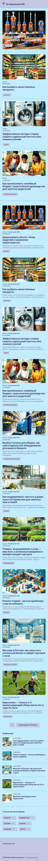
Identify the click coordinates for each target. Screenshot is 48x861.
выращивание (9, 563)
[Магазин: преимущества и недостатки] (6, 797)
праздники (10, 829)
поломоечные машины (12, 459)
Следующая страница (27, 725)
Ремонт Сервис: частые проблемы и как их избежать (29, 756)
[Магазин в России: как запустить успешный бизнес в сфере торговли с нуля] (6, 769)
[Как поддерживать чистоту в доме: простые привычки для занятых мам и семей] (6, 742)
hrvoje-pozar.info (31, 857)
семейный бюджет (10, 194)
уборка (6, 511)
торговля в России (10, 664)
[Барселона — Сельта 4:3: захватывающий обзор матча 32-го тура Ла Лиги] (6, 783)
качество (7, 95)
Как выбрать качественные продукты (18, 88)
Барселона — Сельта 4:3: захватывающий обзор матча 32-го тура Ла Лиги (28, 785)
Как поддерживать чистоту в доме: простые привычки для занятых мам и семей (28, 743)
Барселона (7, 716)
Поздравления (26, 818)
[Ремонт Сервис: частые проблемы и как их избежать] (6, 755)
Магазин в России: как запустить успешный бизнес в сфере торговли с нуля (29, 771)
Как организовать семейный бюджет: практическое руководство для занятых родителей (23, 186)
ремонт (8, 45)
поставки (9, 823)
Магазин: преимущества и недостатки (24, 798)
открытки (9, 818)
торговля (24, 823)
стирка (6, 144)
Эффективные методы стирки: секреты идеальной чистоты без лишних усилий (21, 137)
